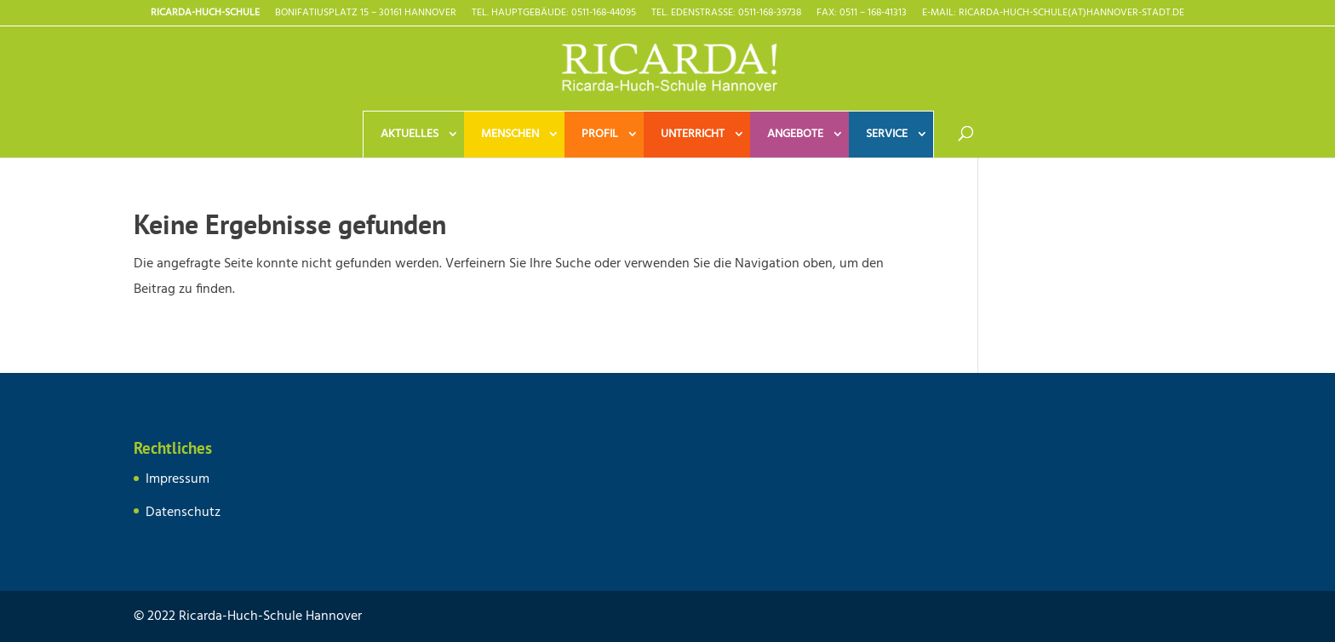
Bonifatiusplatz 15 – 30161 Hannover (365, 14)
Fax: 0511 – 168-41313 (861, 14)
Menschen (510, 134)
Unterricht (693, 134)
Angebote (795, 134)
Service (887, 134)
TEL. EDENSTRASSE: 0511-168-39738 (726, 14)
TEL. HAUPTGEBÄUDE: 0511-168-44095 (554, 14)
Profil (600, 134)
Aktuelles (409, 134)
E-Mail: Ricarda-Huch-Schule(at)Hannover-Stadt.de (1053, 14)
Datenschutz (183, 513)
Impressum (177, 479)
